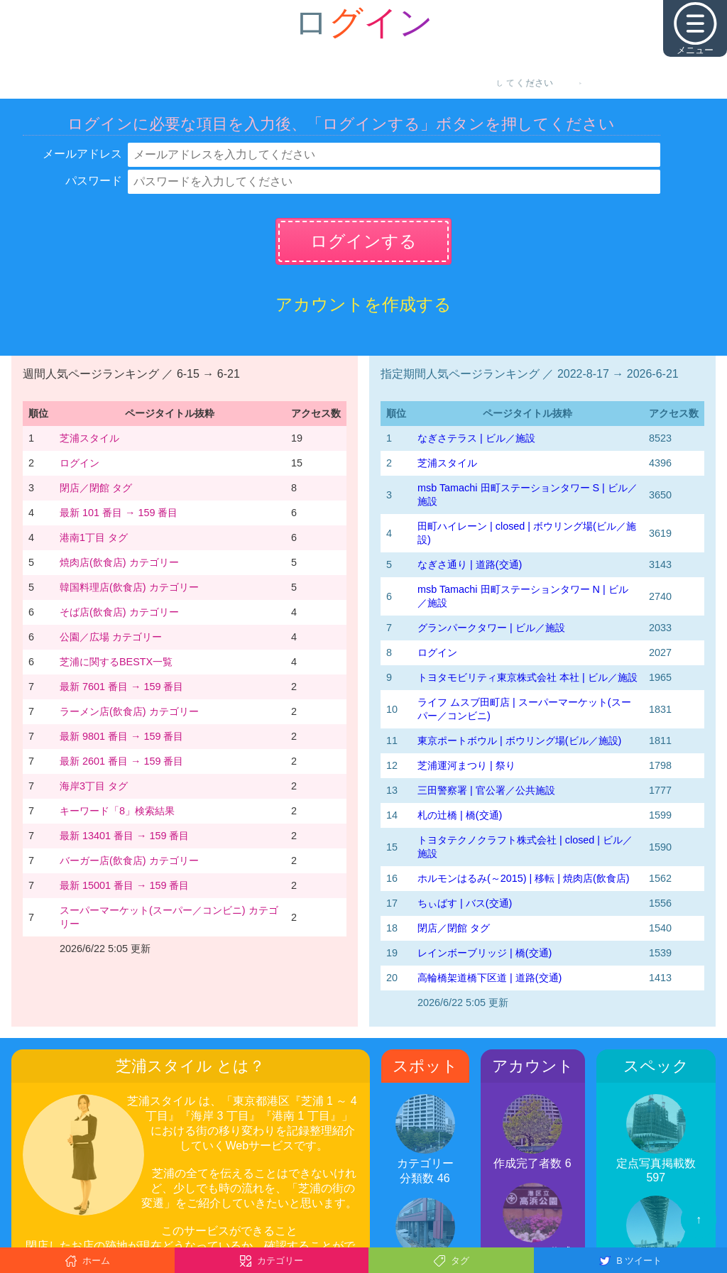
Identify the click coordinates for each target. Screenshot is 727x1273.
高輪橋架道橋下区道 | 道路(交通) (489, 977)
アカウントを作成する (363, 304)
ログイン (79, 463)
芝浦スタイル (89, 438)
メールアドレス (82, 154)
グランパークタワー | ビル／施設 (491, 627)
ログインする (363, 241)
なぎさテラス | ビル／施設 (476, 438)
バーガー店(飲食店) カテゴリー (129, 860)
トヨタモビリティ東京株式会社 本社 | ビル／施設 (527, 677)
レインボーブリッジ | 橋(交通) (484, 952)
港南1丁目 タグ (94, 537)
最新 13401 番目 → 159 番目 (124, 835)
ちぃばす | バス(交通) (464, 903)
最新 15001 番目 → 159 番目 (124, 885)
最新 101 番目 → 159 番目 (118, 512)
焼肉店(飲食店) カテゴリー (119, 562)
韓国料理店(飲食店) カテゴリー (129, 587)
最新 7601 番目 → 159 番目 (121, 686)
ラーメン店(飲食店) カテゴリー (129, 711)
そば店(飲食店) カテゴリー (119, 612)
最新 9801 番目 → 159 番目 (121, 736)
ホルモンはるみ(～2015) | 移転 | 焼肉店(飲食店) (523, 878)
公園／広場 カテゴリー (111, 637)
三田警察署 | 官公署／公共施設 (486, 790)
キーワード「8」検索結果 (117, 810)
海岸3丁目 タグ (94, 786)
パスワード (93, 181)
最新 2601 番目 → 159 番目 (121, 761)
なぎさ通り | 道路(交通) (469, 564)
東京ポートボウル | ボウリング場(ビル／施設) (519, 740)
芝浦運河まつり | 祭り (466, 765)
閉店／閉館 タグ (96, 487)
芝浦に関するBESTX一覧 (116, 661)
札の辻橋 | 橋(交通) (459, 815)
